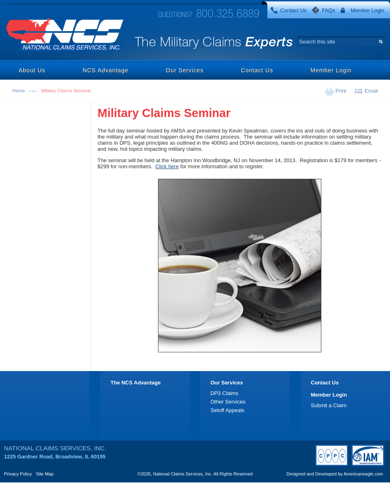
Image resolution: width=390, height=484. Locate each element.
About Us (32, 70)
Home (18, 90)
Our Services (185, 70)
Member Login (367, 10)
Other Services (227, 402)
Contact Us (293, 10)
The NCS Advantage (135, 383)
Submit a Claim (329, 405)
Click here (167, 166)
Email (371, 91)
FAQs (328, 10)
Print (341, 91)
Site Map (45, 473)
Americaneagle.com (363, 473)
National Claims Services (66, 35)
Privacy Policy (18, 473)
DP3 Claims (224, 393)
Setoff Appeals (227, 410)
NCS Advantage (106, 70)
